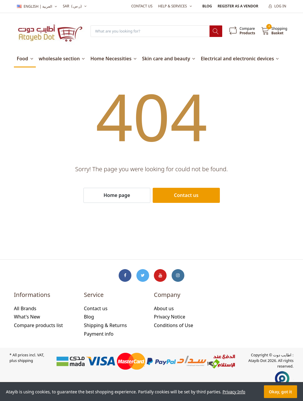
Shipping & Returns (105, 325)
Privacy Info (234, 391)
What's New (27, 317)
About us (164, 308)
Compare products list (38, 325)
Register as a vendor (237, 6)
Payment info (99, 334)
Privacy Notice (169, 317)
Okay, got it (280, 391)
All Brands (25, 308)
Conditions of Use (173, 325)
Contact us (141, 6)
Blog (207, 6)
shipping (25, 360)
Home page (117, 195)
